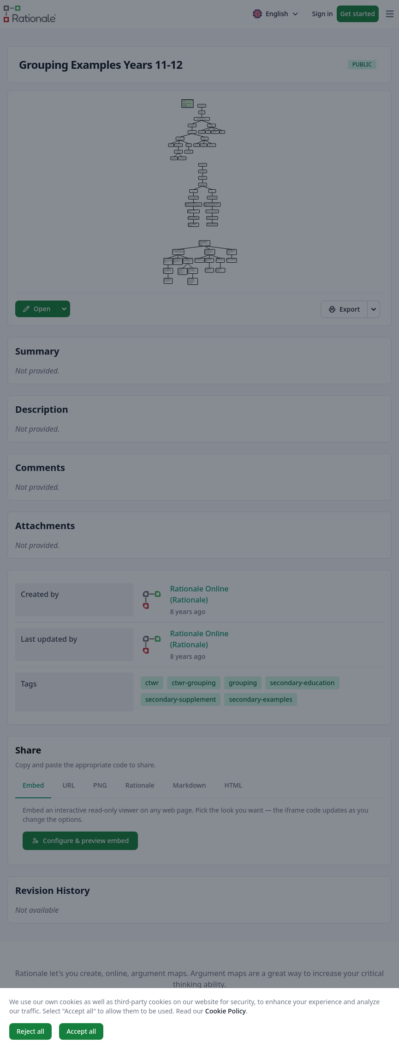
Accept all (81, 1031)
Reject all (30, 1031)
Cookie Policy (225, 1011)
